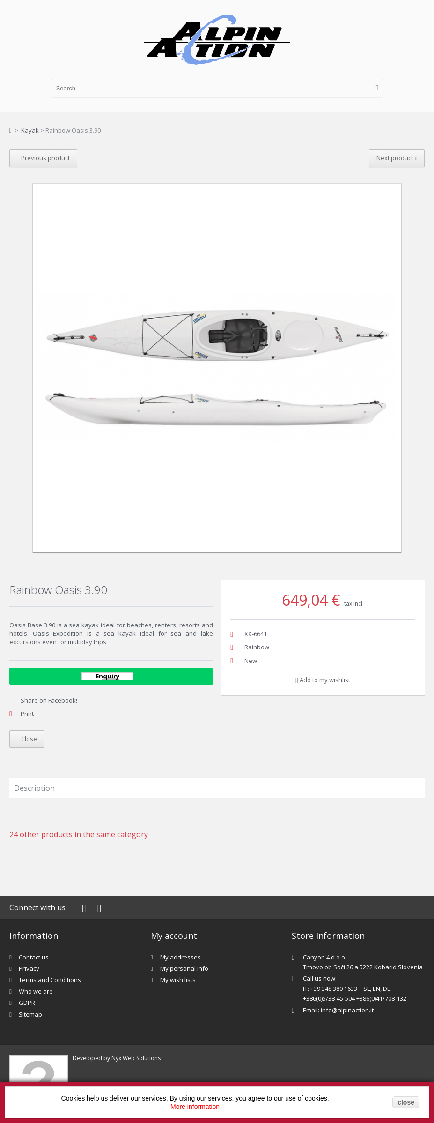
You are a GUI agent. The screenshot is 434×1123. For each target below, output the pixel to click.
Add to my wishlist (322, 680)
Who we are (36, 991)
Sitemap (30, 1014)
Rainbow (256, 647)
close (405, 1102)
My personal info (184, 968)
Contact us (34, 957)
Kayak (30, 130)
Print (27, 713)
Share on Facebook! (49, 700)
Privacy (29, 968)
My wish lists (178, 979)
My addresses (180, 957)
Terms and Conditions (50, 979)
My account (174, 935)
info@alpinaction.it (347, 1010)
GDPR (27, 1002)
